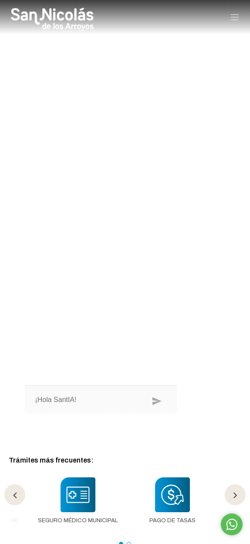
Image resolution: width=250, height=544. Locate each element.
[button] (234, 17)
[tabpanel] (77, 505)
